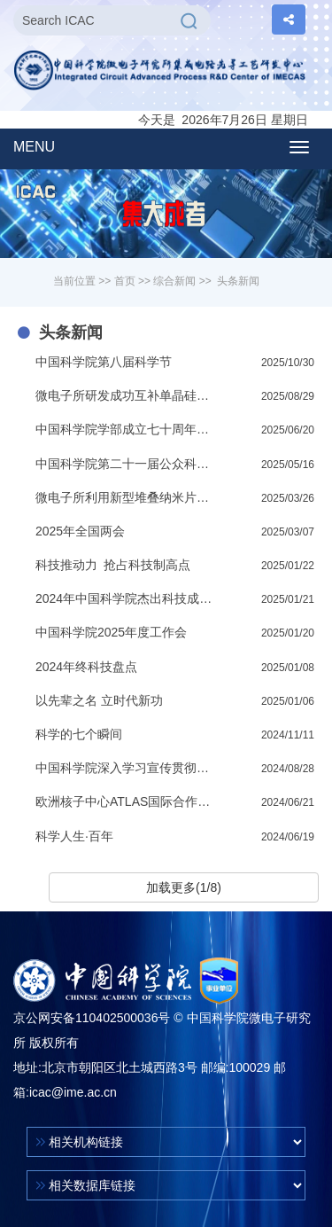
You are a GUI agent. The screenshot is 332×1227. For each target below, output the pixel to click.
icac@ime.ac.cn (73, 1092)
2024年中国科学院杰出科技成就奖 (126, 598)
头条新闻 (238, 281)
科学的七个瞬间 (78, 734)
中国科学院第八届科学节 (103, 362)
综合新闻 (174, 281)
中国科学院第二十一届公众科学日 (126, 464)
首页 (124, 281)
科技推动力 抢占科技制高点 (112, 565)
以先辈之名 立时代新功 (99, 700)
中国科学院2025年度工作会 (111, 632)
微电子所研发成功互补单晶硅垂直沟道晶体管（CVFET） (126, 395)
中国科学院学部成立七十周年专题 (126, 429)
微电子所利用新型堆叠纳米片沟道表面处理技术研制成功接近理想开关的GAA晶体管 (126, 497)
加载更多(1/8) (183, 887)
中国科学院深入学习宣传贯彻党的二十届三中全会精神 (126, 768)
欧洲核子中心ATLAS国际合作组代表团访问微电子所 (126, 801)
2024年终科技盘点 (86, 667)
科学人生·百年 (74, 836)
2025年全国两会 (80, 531)
